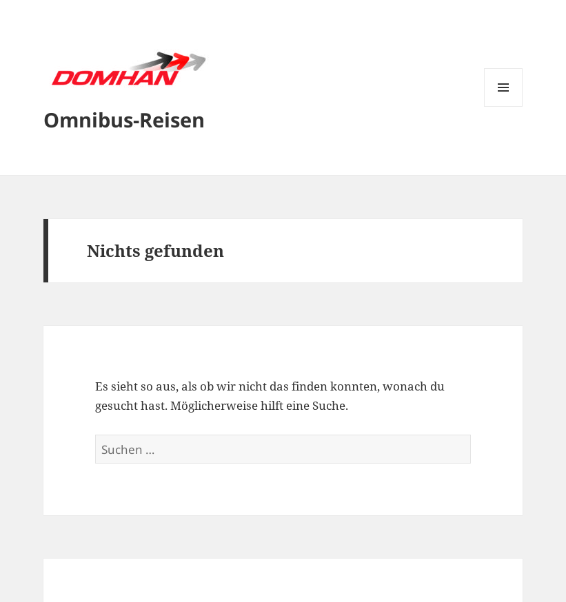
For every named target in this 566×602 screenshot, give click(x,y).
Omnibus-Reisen (124, 119)
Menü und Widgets (504, 106)
